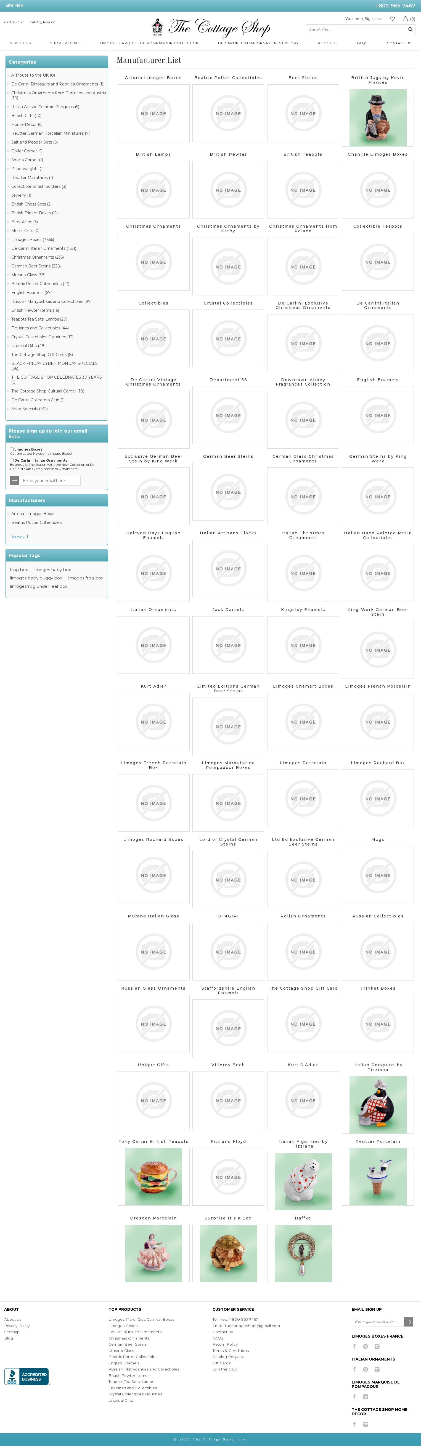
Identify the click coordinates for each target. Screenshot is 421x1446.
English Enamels (378, 379)
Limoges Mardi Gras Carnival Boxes (141, 1319)
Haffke (303, 1218)
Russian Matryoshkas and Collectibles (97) (51, 301)
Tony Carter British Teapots (153, 1141)
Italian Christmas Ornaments (303, 535)
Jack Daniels (228, 609)
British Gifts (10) (26, 115)
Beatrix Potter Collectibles (36, 522)
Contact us (223, 1332)
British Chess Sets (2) (31, 204)
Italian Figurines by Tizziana (303, 1144)
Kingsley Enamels (303, 609)
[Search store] (360, 29)
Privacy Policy (17, 1325)
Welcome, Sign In (361, 18)
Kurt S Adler (303, 1064)
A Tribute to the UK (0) (33, 75)
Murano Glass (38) (28, 274)
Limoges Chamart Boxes (303, 686)
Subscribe (409, 1322)
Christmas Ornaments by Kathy (228, 228)
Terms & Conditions (231, 1350)
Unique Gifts (153, 1064)
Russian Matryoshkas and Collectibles (143, 1369)
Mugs (378, 839)
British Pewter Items (127, 1375)
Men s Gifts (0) (25, 230)
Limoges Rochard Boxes (153, 839)
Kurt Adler (153, 686)
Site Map (14, 5)
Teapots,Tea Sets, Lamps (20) (39, 319)
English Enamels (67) (31, 292)
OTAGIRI (228, 916)
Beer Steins (303, 77)
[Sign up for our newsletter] (50, 481)
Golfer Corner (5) (27, 151)
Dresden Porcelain (153, 1218)
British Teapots (303, 154)
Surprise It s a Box (228, 1218)
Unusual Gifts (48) (28, 345)
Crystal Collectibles (228, 303)
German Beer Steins (228, 456)
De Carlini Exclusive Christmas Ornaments (303, 305)
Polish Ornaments (303, 916)
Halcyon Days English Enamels (153, 535)
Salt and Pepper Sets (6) (34, 142)
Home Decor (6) (27, 124)
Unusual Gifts (120, 1400)
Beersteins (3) (24, 221)
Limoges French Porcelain (378, 686)
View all (19, 536)
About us (12, 1319)
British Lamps (153, 154)
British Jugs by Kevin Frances (378, 80)
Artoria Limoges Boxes (33, 513)
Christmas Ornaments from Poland (303, 228)
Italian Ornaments (153, 609)
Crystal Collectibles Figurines (135, 1394)
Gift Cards (222, 1363)
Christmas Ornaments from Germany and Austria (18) (58, 95)
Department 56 (228, 379)
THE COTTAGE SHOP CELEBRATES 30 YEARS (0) (56, 380)
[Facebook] (354, 1346)
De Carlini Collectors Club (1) (38, 399)
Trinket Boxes (378, 988)
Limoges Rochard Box (378, 762)
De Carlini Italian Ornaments (377, 305)
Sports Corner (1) (27, 159)
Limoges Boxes (122, 1325)
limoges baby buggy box (36, 578)
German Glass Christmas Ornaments (303, 459)
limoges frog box (85, 578)
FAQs (218, 1338)
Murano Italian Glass (153, 916)
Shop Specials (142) (29, 408)
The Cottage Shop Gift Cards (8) (42, 354)
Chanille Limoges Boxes (378, 154)
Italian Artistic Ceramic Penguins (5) (45, 106)
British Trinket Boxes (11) (34, 212)
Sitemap (12, 1332)
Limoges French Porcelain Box (154, 765)
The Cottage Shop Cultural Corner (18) (47, 391)
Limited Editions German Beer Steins (228, 688)
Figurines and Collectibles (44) (40, 328)
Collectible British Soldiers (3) (38, 186)
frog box (19, 569)
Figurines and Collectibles (132, 1388)
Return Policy (225, 1344)
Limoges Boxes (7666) (32, 239)
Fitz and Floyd (228, 1141)
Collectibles (154, 303)
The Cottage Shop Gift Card (303, 988)
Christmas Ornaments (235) (37, 257)
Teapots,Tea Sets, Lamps (131, 1381)
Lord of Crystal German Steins (228, 842)
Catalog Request (43, 22)
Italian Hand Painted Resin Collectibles (378, 535)
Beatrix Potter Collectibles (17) (40, 283)
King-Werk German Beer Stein (378, 612)
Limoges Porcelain (303, 762)
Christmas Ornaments (153, 226)
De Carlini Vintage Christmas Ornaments (153, 382)
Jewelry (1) (21, 195)
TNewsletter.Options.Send (15, 481)
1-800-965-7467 (395, 6)
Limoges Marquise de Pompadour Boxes (228, 765)
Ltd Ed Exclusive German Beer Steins (303, 842)
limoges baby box (52, 569)
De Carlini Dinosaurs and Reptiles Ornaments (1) (57, 84)
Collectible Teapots (378, 226)
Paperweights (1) (27, 168)
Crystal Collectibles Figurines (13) (42, 336)
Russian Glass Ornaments (153, 988)
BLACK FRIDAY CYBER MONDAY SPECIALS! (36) (55, 366)
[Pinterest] (365, 1346)
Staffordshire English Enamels (228, 990)
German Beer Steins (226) (36, 266)
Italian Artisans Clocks (228, 532)
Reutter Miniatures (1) (32, 177)
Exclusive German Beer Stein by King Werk (154, 459)
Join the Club (13, 22)
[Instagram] (377, 1346)
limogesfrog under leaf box (38, 586)
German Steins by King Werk (378, 459)
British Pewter (228, 154)
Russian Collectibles (378, 916)
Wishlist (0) (392, 18)
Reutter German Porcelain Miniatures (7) (50, 133)
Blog (8, 1338)
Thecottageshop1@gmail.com (252, 1325)
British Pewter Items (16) (35, 310)
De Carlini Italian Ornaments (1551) (43, 248)
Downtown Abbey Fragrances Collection (303, 382)
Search (410, 29)
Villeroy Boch (228, 1064)
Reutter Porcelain (378, 1141)
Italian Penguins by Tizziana (378, 1067)
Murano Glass (121, 1350)
